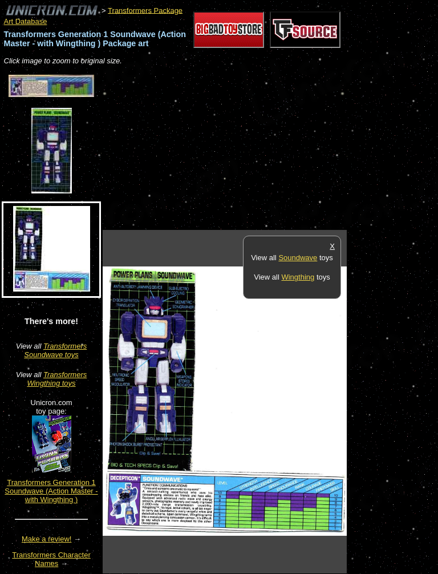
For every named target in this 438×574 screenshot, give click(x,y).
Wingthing (297, 277)
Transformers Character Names (51, 559)
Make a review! (46, 539)
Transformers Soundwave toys (55, 350)
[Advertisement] (236, 148)
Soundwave (297, 257)
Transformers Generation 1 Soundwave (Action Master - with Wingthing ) (51, 491)
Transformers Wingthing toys (57, 378)
